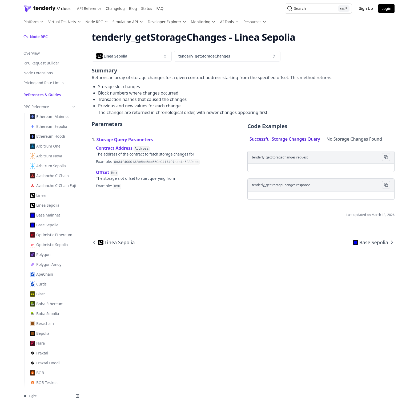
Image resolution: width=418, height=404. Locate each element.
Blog (133, 8)
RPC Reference (49, 106)
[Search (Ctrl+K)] (318, 8)
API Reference (89, 8)
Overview (31, 53)
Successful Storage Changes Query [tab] (285, 139)
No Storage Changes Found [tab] (354, 139)
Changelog (115, 8)
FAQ (160, 8)
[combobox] (132, 56)
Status (146, 8)
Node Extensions (38, 72)
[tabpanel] (321, 172)
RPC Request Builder (41, 63)
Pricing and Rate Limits (43, 82)
